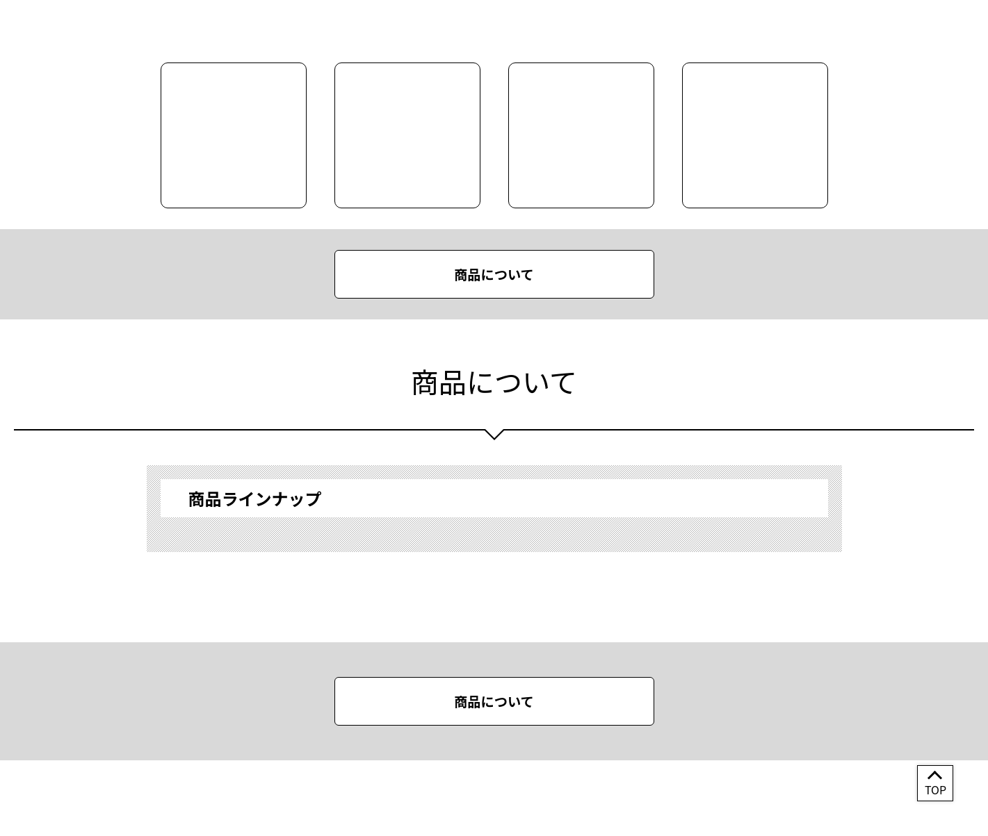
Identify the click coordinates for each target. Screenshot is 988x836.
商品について (494, 274)
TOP (935, 789)
